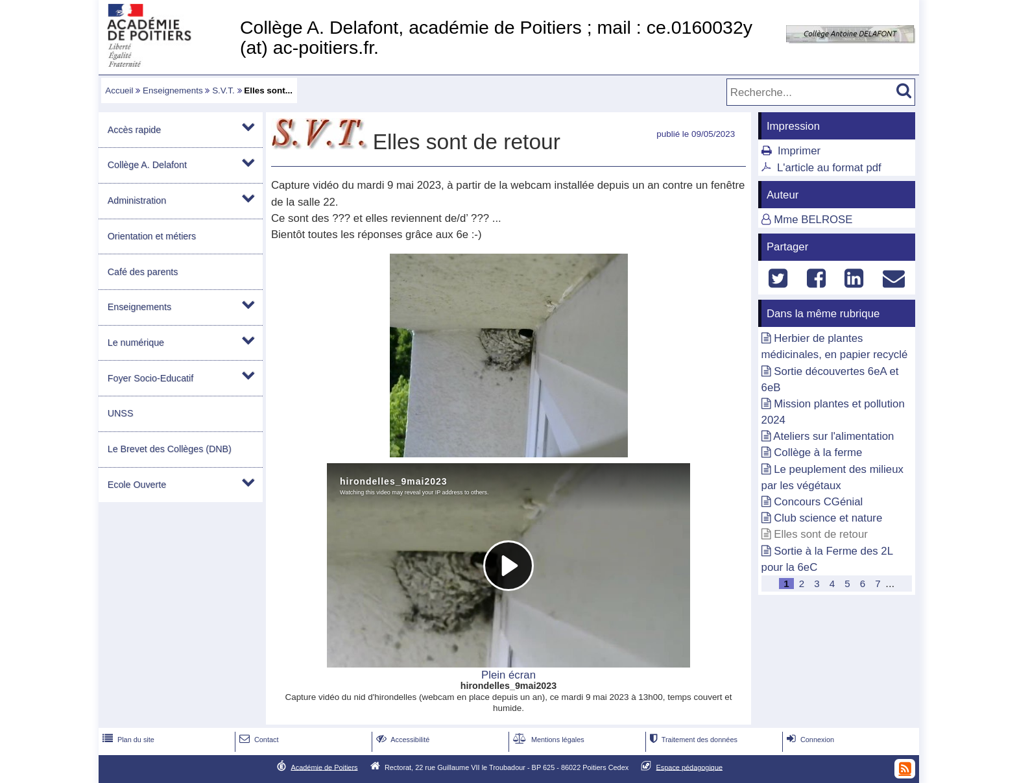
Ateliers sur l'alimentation (833, 436)
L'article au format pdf (829, 168)
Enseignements (173, 90)
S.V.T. (223, 90)
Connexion (809, 739)
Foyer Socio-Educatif (150, 378)
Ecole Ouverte (137, 484)
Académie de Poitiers (324, 767)
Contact (258, 739)
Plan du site (127, 739)
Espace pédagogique (689, 767)
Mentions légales (547, 739)
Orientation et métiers (152, 236)
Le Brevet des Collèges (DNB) (170, 449)
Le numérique (136, 342)
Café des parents (143, 272)
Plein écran (508, 675)
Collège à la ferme (818, 452)
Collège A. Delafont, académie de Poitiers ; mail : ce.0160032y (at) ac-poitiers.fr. (496, 37)
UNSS (121, 413)
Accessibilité (402, 739)
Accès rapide (134, 130)
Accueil (119, 90)
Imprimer (799, 151)
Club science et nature (828, 518)
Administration (137, 200)
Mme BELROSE (813, 219)
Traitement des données (692, 739)
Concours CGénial (818, 502)
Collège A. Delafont (147, 165)
